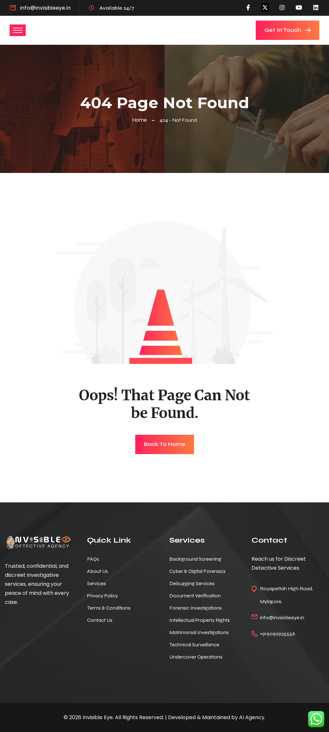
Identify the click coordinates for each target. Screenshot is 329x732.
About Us (97, 571)
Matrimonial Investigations (199, 632)
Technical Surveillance (194, 645)
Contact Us (99, 620)
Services (96, 583)
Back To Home (164, 444)
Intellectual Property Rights (199, 620)
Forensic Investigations (195, 608)
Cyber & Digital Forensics (197, 571)
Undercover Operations (195, 657)
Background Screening (195, 559)
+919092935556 (277, 634)
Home (140, 120)
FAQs (93, 559)
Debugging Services (192, 583)
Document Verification (195, 596)
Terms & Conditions (108, 608)
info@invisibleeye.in (45, 8)
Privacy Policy (102, 596)
